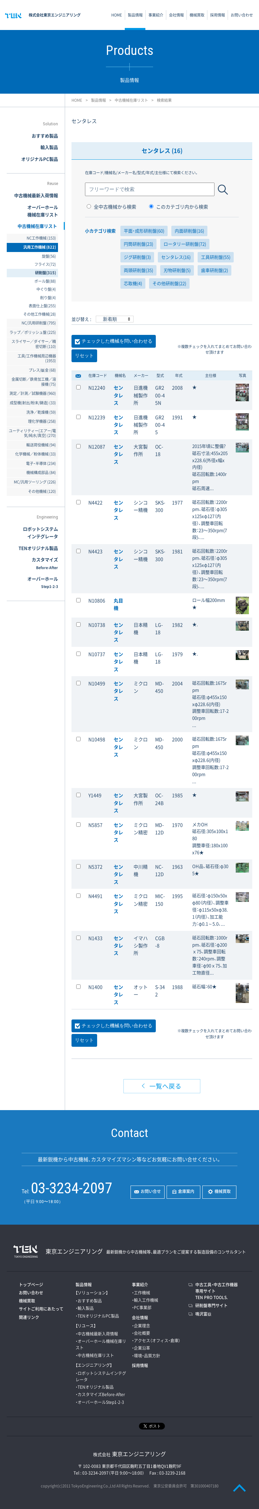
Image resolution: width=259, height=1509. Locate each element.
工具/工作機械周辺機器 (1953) (37, 358)
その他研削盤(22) (169, 283)
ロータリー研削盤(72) (185, 244)
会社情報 (176, 15)
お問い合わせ (242, 15)
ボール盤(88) (45, 281)
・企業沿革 (141, 1348)
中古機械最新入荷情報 (36, 195)
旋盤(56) (49, 256)
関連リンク (29, 1317)
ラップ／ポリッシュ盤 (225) (32, 332)
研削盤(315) (45, 273)
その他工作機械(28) (39, 314)
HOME (116, 15)
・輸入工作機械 (145, 1300)
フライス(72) (45, 264)
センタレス (118, 395)
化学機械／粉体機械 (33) (35, 454)
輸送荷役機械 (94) (41, 445)
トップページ (31, 1285)
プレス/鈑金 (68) (42, 370)
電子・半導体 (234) (41, 463)
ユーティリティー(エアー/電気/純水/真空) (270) (32, 433)
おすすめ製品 (45, 135)
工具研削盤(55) (215, 257)
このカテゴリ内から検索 (178, 206)
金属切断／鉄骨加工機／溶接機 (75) (33, 381)
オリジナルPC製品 (39, 159)
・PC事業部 (141, 1307)
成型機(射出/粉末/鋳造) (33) (33, 403)
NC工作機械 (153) (41, 238)
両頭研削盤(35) (138, 270)
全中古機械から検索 (111, 206)
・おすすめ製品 (89, 1301)
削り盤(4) (48, 298)
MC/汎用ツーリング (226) (35, 482)
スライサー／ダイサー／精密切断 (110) (33, 344)
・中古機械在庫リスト (95, 1355)
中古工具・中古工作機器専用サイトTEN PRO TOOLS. (216, 1291)
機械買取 (197, 15)
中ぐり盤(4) (46, 289)
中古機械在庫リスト (131, 100)
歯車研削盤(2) (214, 270)
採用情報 (217, 15)
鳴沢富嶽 (203, 1314)
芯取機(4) (133, 283)
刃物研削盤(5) (177, 270)
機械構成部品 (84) (41, 472)
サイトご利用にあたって (41, 1309)
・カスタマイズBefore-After (100, 1394)
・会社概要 (141, 1333)
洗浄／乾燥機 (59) (41, 412)
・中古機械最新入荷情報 (97, 1334)
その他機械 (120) (42, 491)
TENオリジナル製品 (38, 548)
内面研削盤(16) (189, 230)
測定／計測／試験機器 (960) (32, 393)
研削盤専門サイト (211, 1305)
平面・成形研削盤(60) (144, 230)
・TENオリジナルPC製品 (97, 1316)
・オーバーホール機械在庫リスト (101, 1344)
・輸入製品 (85, 1308)
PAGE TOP (239, 1488)
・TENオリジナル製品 (95, 1387)
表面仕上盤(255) (42, 306)
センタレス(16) (176, 257)
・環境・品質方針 (146, 1356)
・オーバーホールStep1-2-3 (100, 1402)
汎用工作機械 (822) (39, 247)
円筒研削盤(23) (138, 244)
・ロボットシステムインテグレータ (101, 1376)
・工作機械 (141, 1293)
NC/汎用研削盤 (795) (39, 323)
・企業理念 (141, 1326)
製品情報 (135, 15)
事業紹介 (155, 15)
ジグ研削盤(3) (137, 257)
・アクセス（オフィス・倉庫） (156, 1341)
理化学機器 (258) (42, 421)
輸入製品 (49, 147)
